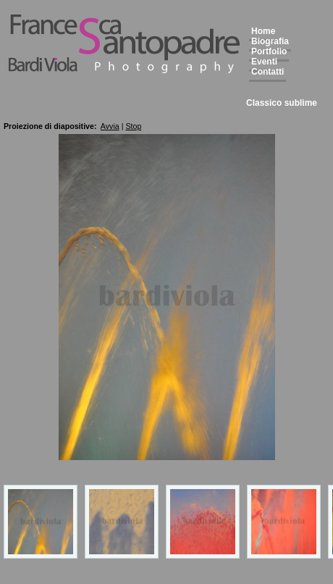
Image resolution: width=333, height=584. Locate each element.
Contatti (267, 72)
